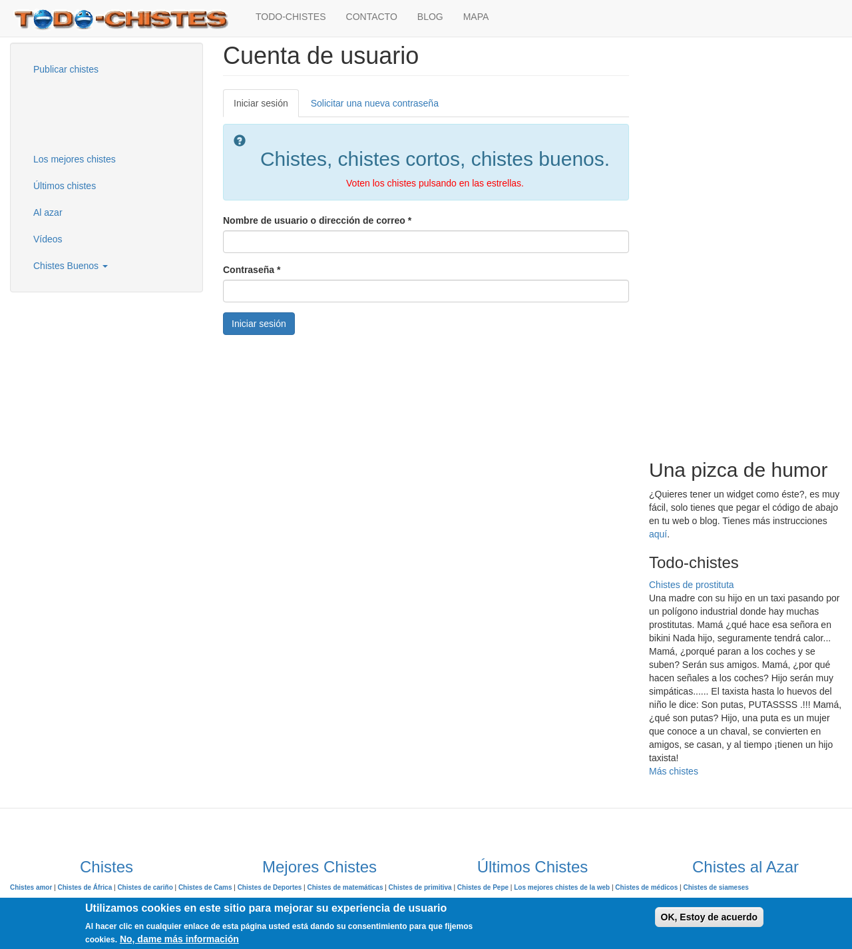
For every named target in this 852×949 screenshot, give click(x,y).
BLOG (430, 16)
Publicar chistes (66, 69)
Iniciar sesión (266, 107)
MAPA (476, 16)
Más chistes (673, 771)
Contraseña (251, 269)
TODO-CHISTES (291, 16)
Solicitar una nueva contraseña (375, 103)
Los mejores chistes (74, 159)
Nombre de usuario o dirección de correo (317, 220)
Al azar (48, 212)
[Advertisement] (89, 113)
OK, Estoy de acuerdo (709, 917)
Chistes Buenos (70, 265)
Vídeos (48, 239)
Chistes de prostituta (691, 584)
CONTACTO (371, 16)
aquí (658, 534)
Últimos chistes (64, 185)
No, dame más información (179, 939)
